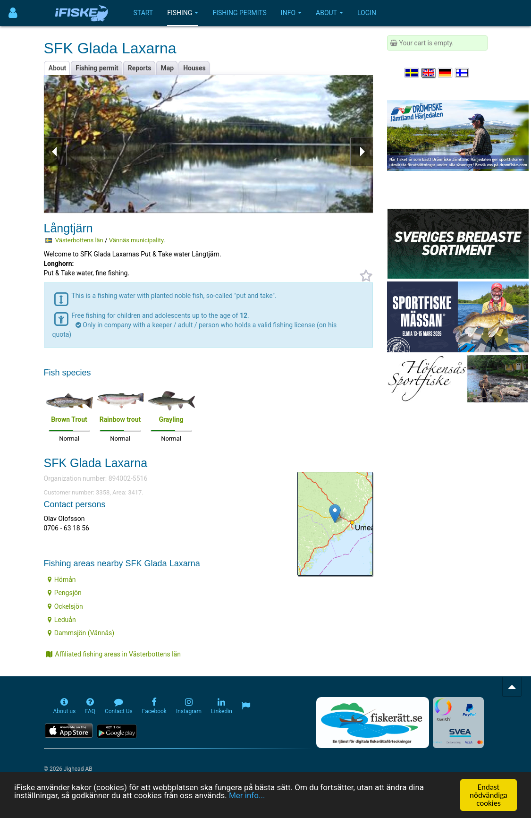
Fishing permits (239, 13)
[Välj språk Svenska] (412, 73)
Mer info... (247, 799)
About (329, 13)
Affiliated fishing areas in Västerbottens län (113, 654)
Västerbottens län (79, 240)
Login (366, 13)
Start (143, 13)
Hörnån (62, 579)
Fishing (182, 13)
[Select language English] (429, 73)
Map (167, 68)
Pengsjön (65, 592)
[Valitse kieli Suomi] (462, 73)
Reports (140, 68)
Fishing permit (97, 68)
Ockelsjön (65, 606)
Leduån (62, 619)
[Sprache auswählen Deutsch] (445, 73)
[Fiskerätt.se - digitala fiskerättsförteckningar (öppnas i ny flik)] (372, 722)
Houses (194, 68)
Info (291, 13)
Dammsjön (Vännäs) (81, 633)
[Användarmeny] (13, 13)
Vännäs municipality (136, 240)
